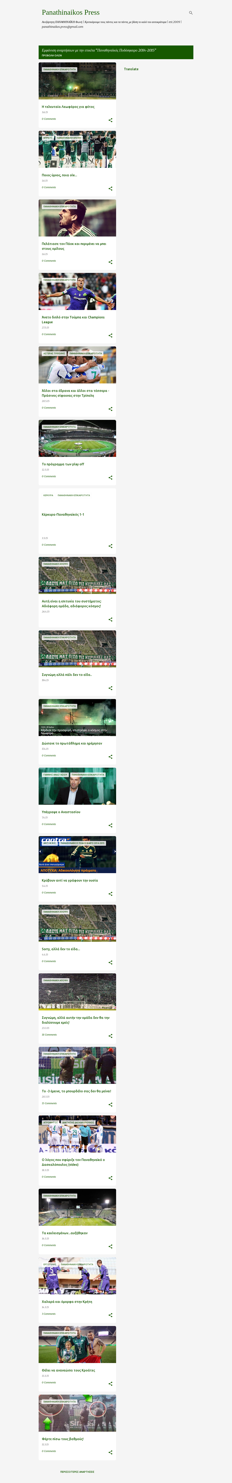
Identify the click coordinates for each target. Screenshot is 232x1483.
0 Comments (49, 118)
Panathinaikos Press (71, 12)
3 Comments (49, 1313)
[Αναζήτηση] (191, 13)
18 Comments (49, 1034)
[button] (110, 120)
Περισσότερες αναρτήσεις (77, 1472)
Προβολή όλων (52, 55)
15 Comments (49, 1103)
